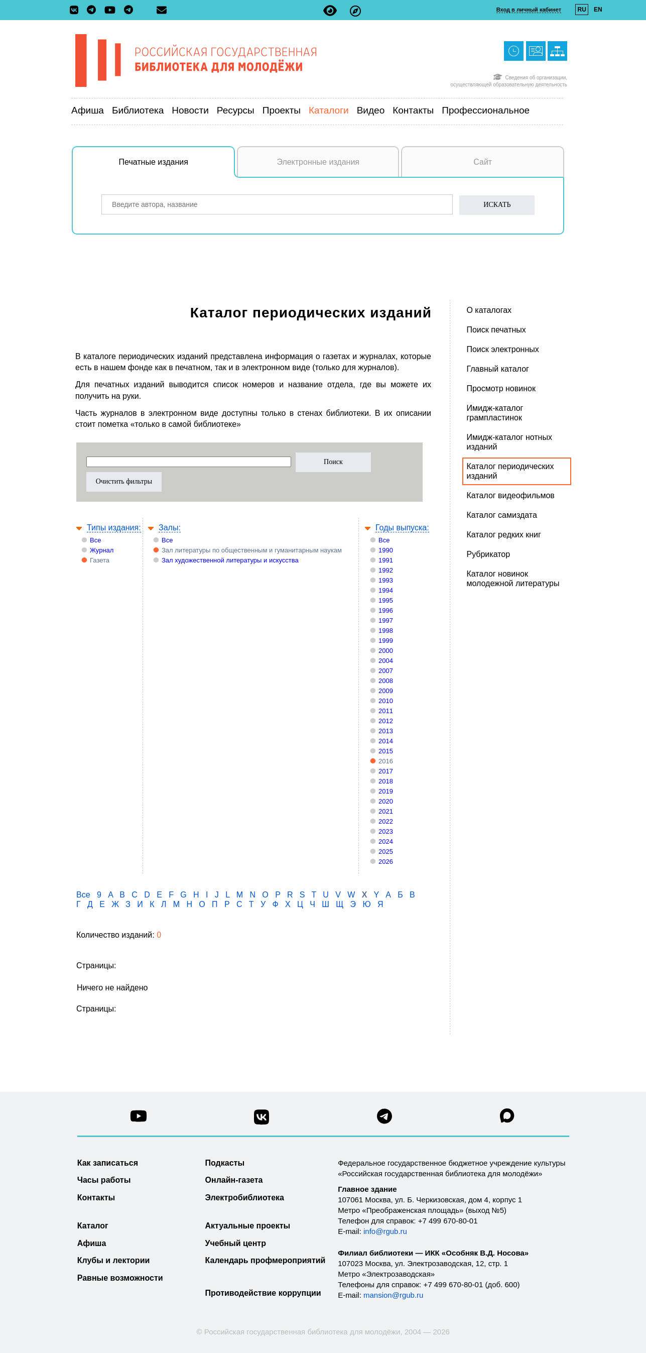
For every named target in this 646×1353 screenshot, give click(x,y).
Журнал (101, 550)
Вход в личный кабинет (528, 10)
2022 (385, 821)
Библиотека (138, 110)
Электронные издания (318, 162)
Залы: (170, 527)
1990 (385, 550)
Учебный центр (235, 1243)
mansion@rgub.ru (393, 1295)
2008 (385, 681)
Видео (371, 110)
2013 (385, 731)
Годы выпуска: (402, 527)
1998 (385, 630)
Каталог (92, 1225)
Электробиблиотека (244, 1197)
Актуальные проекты (248, 1225)
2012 (385, 721)
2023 (385, 831)
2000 (385, 650)
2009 (385, 691)
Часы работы (104, 1180)
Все (95, 540)
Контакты (413, 110)
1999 (385, 640)
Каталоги (329, 110)
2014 (385, 741)
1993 (385, 580)
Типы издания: (114, 527)
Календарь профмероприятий (265, 1260)
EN (598, 9)
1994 (385, 590)
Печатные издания (177, 167)
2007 (385, 670)
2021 (385, 811)
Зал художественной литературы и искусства (230, 560)
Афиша (87, 110)
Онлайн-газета (234, 1180)
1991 (385, 560)
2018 (385, 781)
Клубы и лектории (113, 1260)
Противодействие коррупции (263, 1293)
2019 (385, 791)
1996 (385, 610)
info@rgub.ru (385, 1231)
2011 (385, 711)
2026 (385, 861)
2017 (385, 771)
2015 (385, 751)
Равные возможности (120, 1278)
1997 (385, 620)
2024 (385, 841)
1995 (385, 600)
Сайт (482, 162)
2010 (385, 701)
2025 (385, 851)
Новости (190, 110)
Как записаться (107, 1163)
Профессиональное (486, 110)
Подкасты (225, 1163)
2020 (385, 801)
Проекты (282, 110)
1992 (385, 570)
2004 (385, 660)
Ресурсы (235, 110)
